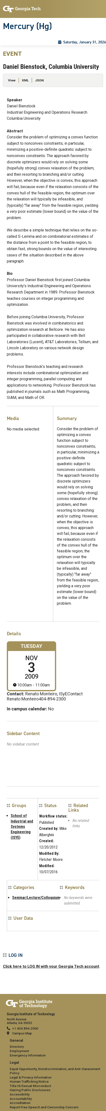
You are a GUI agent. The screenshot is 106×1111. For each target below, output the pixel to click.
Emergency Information (28, 1055)
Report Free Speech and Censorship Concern (44, 1107)
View (12, 80)
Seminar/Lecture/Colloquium (36, 897)
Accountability (21, 1099)
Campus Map (22, 1033)
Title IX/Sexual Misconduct (30, 1086)
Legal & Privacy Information (31, 1077)
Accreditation (20, 1103)
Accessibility (20, 1094)
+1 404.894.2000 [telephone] (25, 1028)
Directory (17, 1046)
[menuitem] (53, 1048)
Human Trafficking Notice (29, 1081)
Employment (19, 1051)
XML (25, 80)
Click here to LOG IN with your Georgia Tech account (51, 966)
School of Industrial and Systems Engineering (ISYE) (22, 826)
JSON (39, 80)
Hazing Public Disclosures (30, 1090)
